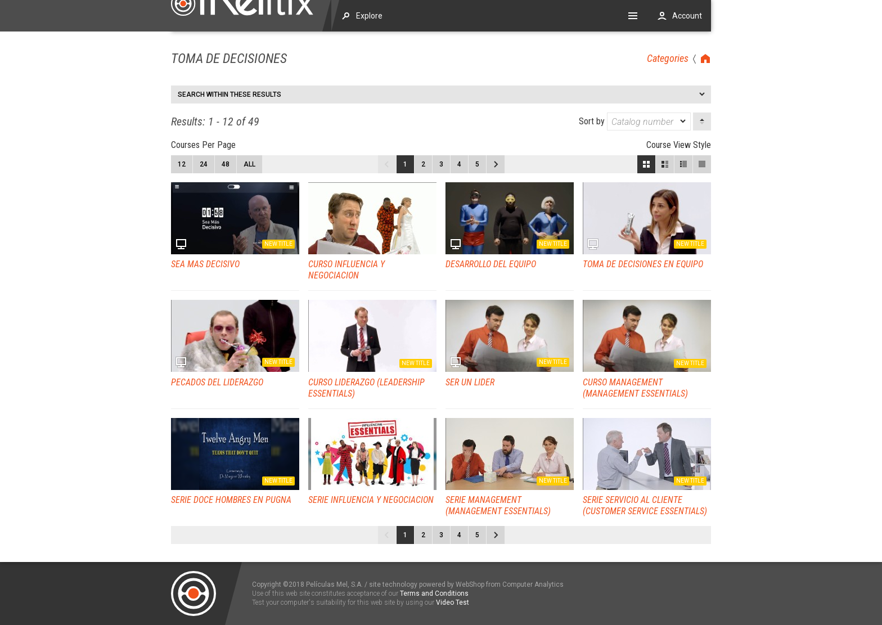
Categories (667, 58)
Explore (369, 15)
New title (278, 244)
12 (182, 164)
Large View (665, 164)
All (249, 164)
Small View (683, 164)
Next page (496, 164)
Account (687, 15)
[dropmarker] (683, 122)
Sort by (635, 122)
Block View (646, 164)
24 (204, 164)
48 (226, 164)
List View (702, 164)
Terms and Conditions (434, 593)
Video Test (452, 602)
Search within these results (229, 94)
